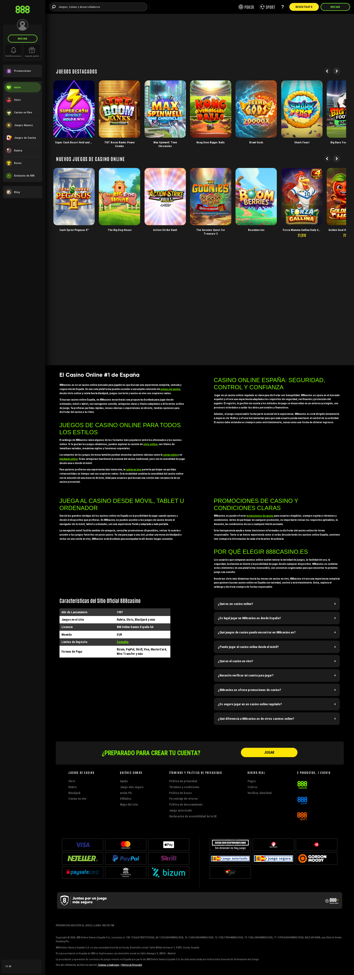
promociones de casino (260, 515)
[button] (277, 604)
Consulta (122, 642)
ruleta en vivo (133, 469)
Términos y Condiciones (108, 964)
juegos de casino (170, 389)
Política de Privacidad (131, 964)
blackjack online (68, 459)
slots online (150, 444)
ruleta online (170, 454)
